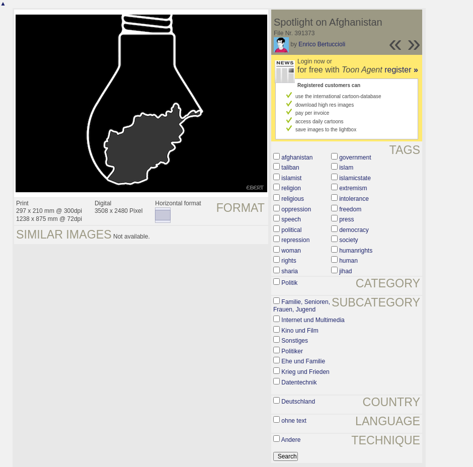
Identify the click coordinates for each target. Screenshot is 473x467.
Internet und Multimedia (312, 320)
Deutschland (298, 401)
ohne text (293, 420)
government (355, 157)
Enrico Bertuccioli (321, 44)
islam (346, 167)
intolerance (354, 198)
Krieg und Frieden (305, 371)
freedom (350, 209)
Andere (291, 439)
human (348, 260)
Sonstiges (294, 340)
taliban (290, 167)
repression (295, 240)
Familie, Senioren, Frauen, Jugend (301, 306)
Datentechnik (299, 382)
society (348, 240)
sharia (289, 271)
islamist (291, 178)
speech (291, 219)
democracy (354, 229)
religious (292, 198)
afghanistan (296, 157)
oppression (296, 209)
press (346, 219)
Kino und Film (299, 330)
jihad (345, 271)
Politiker (292, 351)
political (291, 229)
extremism (353, 188)
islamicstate (355, 178)
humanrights (355, 250)
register (401, 69)
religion (291, 188)
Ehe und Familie (303, 361)
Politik (289, 282)
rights (288, 260)
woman (291, 250)
